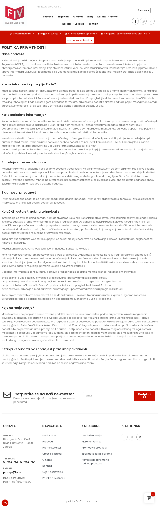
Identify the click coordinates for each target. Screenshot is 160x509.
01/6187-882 (10, 462)
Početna (48, 16)
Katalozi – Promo (107, 16)
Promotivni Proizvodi (80, 40)
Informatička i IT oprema (83, 34)
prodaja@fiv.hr (12, 472)
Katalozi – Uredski (73, 23)
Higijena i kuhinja (50, 34)
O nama (78, 16)
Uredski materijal (23, 34)
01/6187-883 (27, 462)
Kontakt (93, 23)
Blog (90, 16)
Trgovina (63, 16)
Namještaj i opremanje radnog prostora (127, 34)
